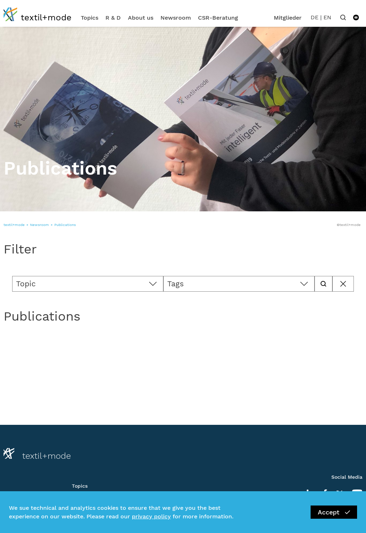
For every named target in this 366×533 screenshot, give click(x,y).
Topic (26, 283)
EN (327, 17)
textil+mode (14, 225)
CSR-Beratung (218, 17)
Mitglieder (288, 17)
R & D (113, 17)
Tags (175, 283)
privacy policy (151, 516)
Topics (89, 17)
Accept (334, 512)
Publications (65, 225)
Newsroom (175, 17)
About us (140, 17)
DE (314, 17)
